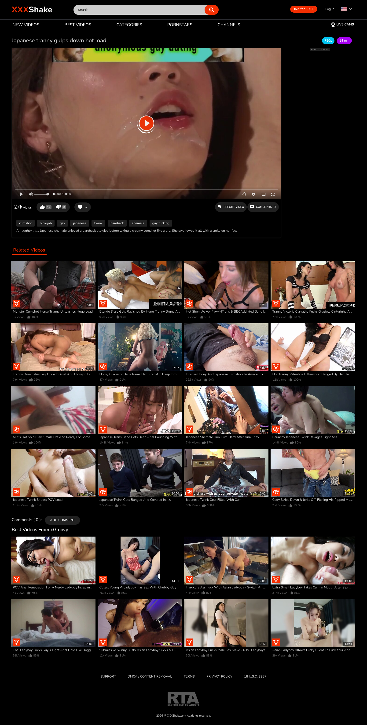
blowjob (46, 223)
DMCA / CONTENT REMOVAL (150, 676)
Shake (32, 10)
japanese (79, 223)
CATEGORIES (129, 25)
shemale (138, 223)
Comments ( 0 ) (26, 520)
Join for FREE (304, 9)
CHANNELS (228, 25)
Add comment (62, 520)
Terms (189, 676)
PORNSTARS (179, 25)
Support (108, 676)
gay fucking (160, 223)
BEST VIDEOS (77, 25)
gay (62, 223)
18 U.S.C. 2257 (255, 676)
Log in (329, 9)
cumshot (25, 223)
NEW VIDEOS (26, 25)
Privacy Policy (219, 676)
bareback (117, 223)
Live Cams (342, 24)
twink (98, 223)
